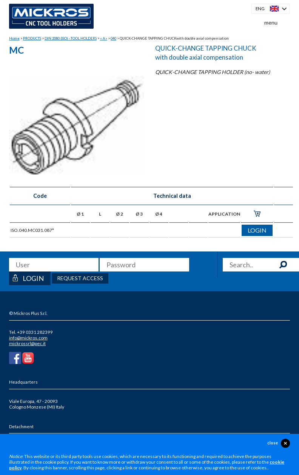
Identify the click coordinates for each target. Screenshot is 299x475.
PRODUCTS (32, 38)
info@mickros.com (28, 338)
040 (113, 38)
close (272, 442)
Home (14, 38)
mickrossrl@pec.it (27, 343)
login (257, 230)
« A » (103, 38)
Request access (80, 278)
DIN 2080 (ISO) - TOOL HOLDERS (71, 38)
